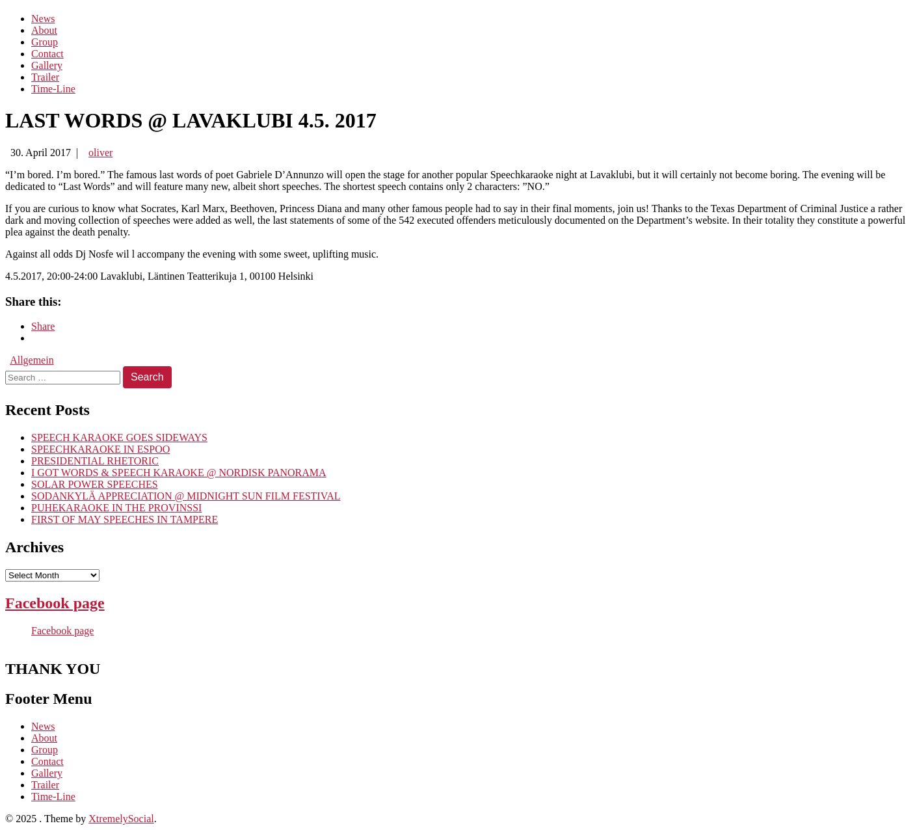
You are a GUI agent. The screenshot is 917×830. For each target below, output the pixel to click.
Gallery (46, 65)
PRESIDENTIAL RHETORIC (95, 460)
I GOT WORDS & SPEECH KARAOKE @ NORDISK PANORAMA (178, 472)
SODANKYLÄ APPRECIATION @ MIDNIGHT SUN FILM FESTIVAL (186, 496)
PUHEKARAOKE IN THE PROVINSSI (116, 507)
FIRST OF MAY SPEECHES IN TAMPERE (124, 519)
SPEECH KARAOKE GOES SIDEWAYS (119, 437)
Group (44, 41)
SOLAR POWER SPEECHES (94, 484)
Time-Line (53, 88)
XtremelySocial (120, 818)
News (43, 18)
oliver (100, 152)
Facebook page (55, 603)
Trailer (45, 77)
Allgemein (32, 360)
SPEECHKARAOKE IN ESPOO (100, 449)
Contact (47, 53)
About (44, 30)
